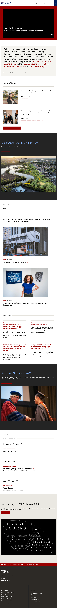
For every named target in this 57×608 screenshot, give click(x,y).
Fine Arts (3, 594)
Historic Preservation (6, 596)
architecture (37, 61)
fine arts (26, 64)
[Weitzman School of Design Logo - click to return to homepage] (6, 3)
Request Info (38, 3)
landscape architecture (13, 66)
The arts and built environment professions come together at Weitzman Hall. (23, 31)
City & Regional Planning (7, 592)
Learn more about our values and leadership (14, 73)
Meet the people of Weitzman (12, 128)
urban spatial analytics (38, 66)
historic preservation (40, 64)
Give (45, 3)
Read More (5, 150)
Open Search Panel (50, 3)
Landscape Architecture (7, 598)
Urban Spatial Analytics (7, 601)
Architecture (4, 590)
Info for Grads (7, 382)
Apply (30, 3)
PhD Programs (5, 603)
